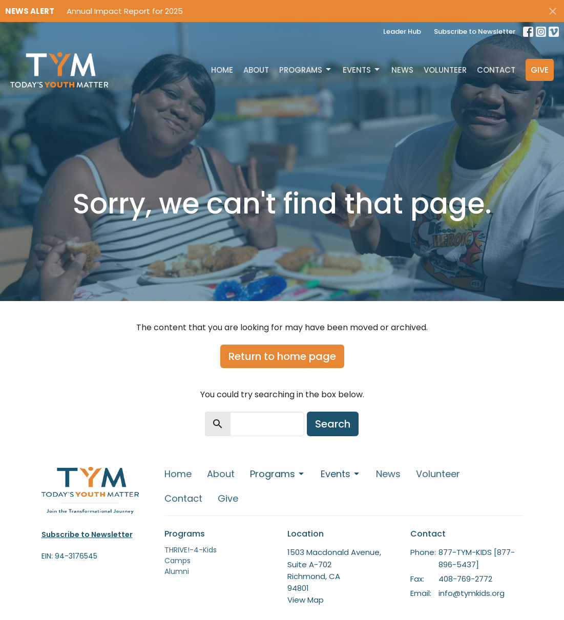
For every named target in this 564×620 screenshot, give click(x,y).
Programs (305, 70)
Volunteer (445, 70)
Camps (177, 560)
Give (540, 70)
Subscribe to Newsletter (474, 31)
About (256, 70)
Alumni (176, 571)
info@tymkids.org (471, 593)
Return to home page (282, 356)
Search (332, 424)
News (402, 70)
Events (362, 70)
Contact (496, 70)
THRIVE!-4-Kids (190, 550)
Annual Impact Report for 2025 (125, 11)
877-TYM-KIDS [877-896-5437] (476, 558)
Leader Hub (402, 31)
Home (222, 70)
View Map (305, 599)
